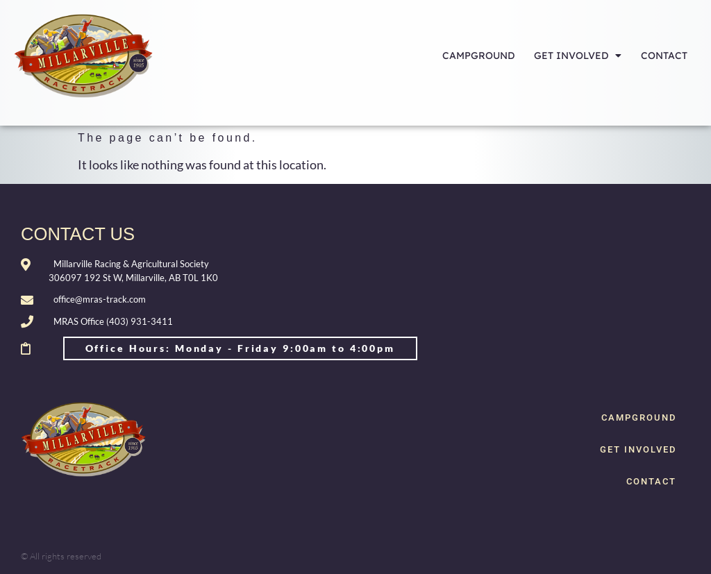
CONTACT (664, 55)
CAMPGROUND (478, 55)
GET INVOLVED (577, 55)
